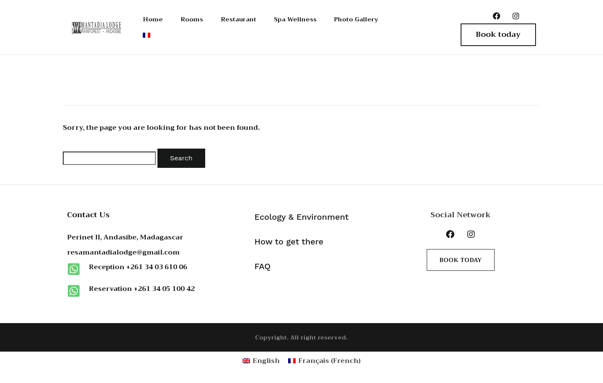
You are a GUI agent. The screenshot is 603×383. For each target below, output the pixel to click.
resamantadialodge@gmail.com (123, 253)
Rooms (190, 19)
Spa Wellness (299, 19)
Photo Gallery (365, 19)
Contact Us (88, 215)
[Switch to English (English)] (261, 361)
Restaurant (238, 19)
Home (152, 19)
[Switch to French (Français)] (324, 361)
